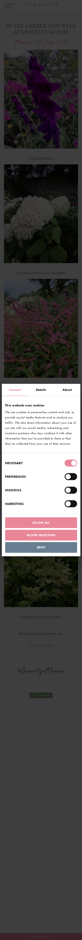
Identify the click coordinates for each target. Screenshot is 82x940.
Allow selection (41, 535)
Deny (41, 547)
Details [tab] (41, 389)
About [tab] (67, 389)
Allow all (41, 522)
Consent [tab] (15, 389)
